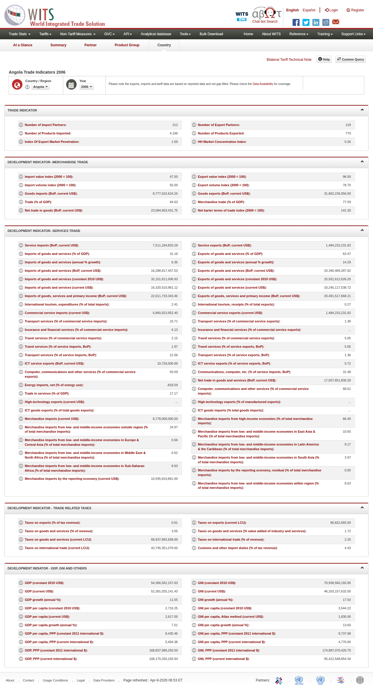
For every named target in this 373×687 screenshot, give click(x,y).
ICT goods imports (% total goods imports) (230, 410)
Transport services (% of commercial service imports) (65, 321)
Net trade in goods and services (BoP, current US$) (236, 380)
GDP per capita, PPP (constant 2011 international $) (64, 633)
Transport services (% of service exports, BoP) (233, 355)
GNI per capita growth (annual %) (223, 625)
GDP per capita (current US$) (47, 616)
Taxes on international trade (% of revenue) (230, 539)
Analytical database (156, 34)
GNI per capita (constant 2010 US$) (224, 608)
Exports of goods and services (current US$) (232, 287)
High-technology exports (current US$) (54, 402)
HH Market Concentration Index (222, 141)
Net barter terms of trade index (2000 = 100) (231, 210)
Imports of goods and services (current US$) (58, 287)
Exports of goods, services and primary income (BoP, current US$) (248, 296)
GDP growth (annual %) (42, 599)
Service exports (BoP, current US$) (224, 245)
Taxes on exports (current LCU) (222, 522)
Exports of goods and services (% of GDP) (230, 253)
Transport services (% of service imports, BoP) (60, 355)
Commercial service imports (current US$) (57, 313)
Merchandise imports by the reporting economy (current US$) (72, 478)
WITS (58, 14)
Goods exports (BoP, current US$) (223, 193)
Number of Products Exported (220, 133)
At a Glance (22, 45)
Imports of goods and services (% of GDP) (57, 253)
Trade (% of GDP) (38, 202)
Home (248, 34)
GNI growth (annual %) (215, 599)
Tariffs (45, 34)
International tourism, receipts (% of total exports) (236, 304)
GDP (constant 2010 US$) (44, 583)
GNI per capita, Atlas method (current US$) (230, 616)
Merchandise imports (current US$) (51, 418)
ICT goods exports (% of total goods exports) (59, 410)
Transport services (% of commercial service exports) (238, 321)
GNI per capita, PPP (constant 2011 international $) (236, 633)
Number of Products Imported (47, 133)
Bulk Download (211, 34)
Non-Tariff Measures (78, 34)
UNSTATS (320, 680)
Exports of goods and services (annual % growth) (235, 262)
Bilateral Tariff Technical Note (289, 60)
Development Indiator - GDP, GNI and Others (186, 568)
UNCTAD (300, 680)
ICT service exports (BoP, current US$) (54, 363)
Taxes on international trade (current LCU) (57, 548)
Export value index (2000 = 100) (222, 176)
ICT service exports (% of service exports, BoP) (234, 363)
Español (309, 10)
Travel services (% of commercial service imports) (63, 338)
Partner (91, 45)
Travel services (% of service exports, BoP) (230, 346)
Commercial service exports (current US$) (230, 313)
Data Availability (263, 84)
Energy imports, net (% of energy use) (53, 385)
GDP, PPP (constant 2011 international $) (56, 650)
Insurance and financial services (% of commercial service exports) (249, 329)
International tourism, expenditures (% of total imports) (66, 304)
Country (164, 45)
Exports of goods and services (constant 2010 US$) (237, 279)
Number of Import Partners (45, 125)
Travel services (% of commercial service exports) (236, 338)
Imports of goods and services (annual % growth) (62, 262)
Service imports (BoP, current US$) (51, 245)
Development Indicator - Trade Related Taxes (186, 507)
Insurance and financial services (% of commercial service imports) (76, 329)
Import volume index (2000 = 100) (50, 185)
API (128, 34)
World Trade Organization (341, 680)
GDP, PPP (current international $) (50, 659)
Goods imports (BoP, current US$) (51, 193)
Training (325, 34)
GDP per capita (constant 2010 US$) (52, 608)
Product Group (127, 45)
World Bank (361, 680)
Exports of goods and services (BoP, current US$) (236, 270)
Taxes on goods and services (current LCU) (58, 539)
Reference (298, 34)
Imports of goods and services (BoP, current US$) (62, 270)
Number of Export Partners (218, 125)
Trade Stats (20, 34)
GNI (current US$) (211, 591)
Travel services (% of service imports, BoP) (57, 346)
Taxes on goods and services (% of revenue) (58, 531)
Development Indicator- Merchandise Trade (186, 161)
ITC (280, 680)
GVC (109, 34)
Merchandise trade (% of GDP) (221, 202)
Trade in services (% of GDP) (46, 393)
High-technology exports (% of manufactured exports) (239, 402)
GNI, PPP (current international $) (223, 659)
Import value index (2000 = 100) (48, 176)
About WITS (271, 34)
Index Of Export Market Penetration (51, 141)
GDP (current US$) (39, 591)
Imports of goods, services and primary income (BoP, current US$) (75, 296)
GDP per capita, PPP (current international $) (59, 642)
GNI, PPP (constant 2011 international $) (228, 650)
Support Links (354, 34)
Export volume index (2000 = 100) (223, 185)
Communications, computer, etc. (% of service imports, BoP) (244, 372)
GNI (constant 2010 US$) (216, 583)
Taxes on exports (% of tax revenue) (52, 522)
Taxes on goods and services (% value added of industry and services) (251, 531)
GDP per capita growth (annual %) (50, 625)
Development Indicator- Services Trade (186, 230)
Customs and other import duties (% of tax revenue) (237, 548)
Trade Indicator (186, 110)
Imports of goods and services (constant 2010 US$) (64, 279)
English (292, 10)
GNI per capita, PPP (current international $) (231, 642)
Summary (58, 45)
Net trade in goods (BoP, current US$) (53, 210)
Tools (185, 34)
